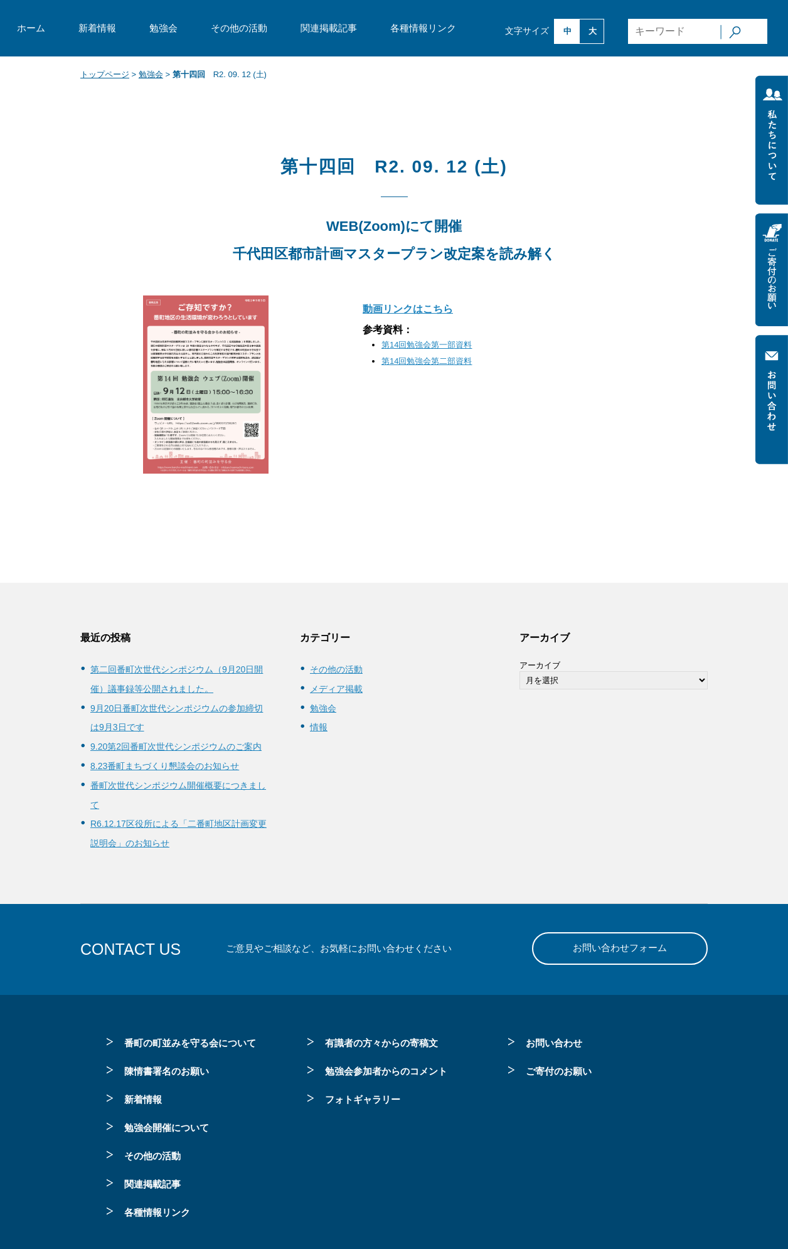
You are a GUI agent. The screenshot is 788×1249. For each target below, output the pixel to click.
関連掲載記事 (329, 28)
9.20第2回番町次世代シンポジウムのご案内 (176, 746)
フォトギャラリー (362, 1099)
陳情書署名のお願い (166, 1071)
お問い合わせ (554, 1043)
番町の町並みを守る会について (190, 1043)
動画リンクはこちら (408, 309)
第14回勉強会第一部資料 (426, 344)
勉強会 (163, 28)
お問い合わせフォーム (620, 947)
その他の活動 (239, 28)
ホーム (31, 28)
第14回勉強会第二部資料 (426, 361)
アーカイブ (539, 665)
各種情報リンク (423, 28)
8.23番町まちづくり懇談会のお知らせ (164, 766)
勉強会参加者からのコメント (386, 1071)
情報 (318, 727)
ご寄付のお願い (559, 1071)
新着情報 (97, 28)
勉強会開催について (166, 1127)
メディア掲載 (336, 689)
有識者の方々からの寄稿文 (381, 1043)
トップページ (104, 74)
